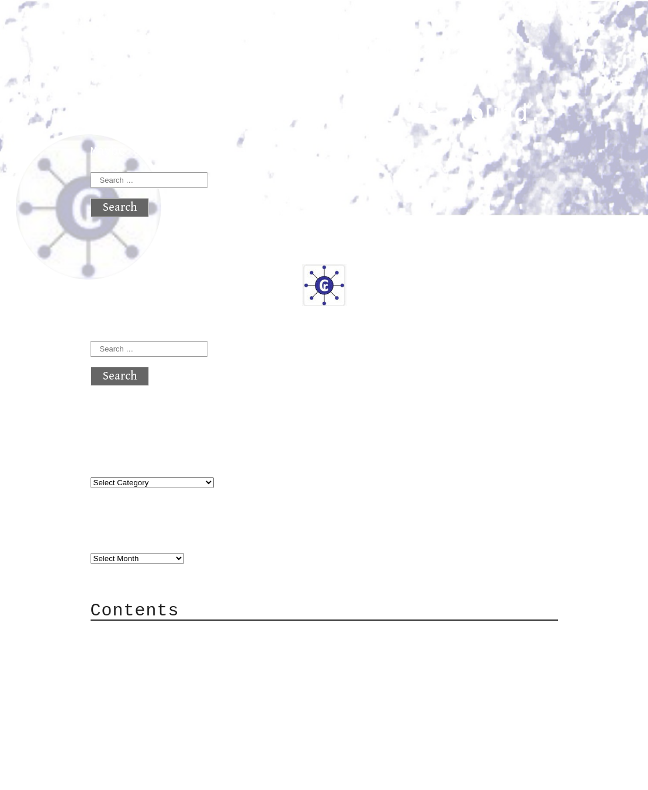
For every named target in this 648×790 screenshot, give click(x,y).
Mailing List (156, 687)
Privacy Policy (163, 705)
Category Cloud (163, 652)
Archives (119, 534)
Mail (128, 670)
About (131, 635)
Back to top (129, 775)
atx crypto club (200, 30)
